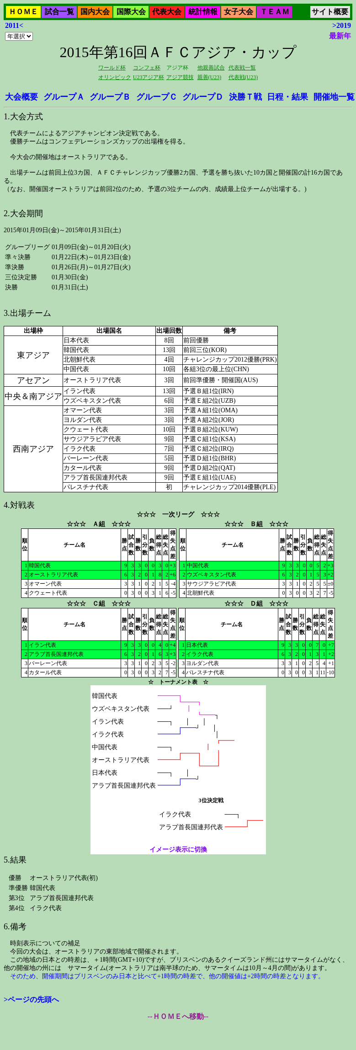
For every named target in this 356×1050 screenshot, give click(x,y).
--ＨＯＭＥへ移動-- (178, 1016)
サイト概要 (330, 12)
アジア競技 (180, 77)
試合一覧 (59, 12)
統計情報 (203, 12)
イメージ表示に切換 (178, 849)
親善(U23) (209, 77)
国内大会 (95, 12)
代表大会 (166, 12)
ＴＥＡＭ (274, 12)
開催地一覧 (334, 96)
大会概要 (21, 96)
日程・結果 (287, 96)
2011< (14, 25)
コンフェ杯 (146, 67)
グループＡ (64, 96)
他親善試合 (211, 67)
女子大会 (238, 12)
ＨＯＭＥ (23, 12)
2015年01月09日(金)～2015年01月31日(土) (178, 500)
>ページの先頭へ (31, 999)
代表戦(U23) (243, 77)
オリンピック (114, 77)
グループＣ (156, 96)
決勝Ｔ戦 (245, 96)
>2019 (341, 25)
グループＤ (202, 96)
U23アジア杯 (149, 77)
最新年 (340, 36)
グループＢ (110, 96)
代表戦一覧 (242, 67)
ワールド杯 (112, 67)
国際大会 (131, 12)
